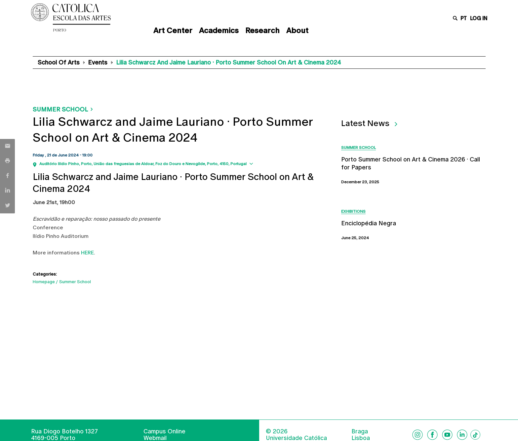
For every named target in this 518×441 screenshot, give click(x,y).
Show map (267, 163)
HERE (87, 252)
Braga (359, 431)
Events (97, 62)
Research (262, 30)
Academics (219, 30)
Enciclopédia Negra (368, 223)
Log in (478, 18)
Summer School (60, 109)
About (297, 30)
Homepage (44, 281)
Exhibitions (353, 211)
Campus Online (164, 431)
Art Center (172, 30)
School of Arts (59, 62)
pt (463, 18)
